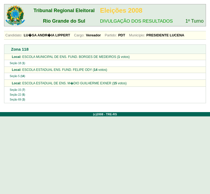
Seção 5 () (17, 76)
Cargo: (79, 35)
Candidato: (13, 35)
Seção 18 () (17, 63)
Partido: (111, 35)
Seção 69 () (17, 99)
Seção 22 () (17, 94)
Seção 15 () (17, 89)
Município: (137, 35)
